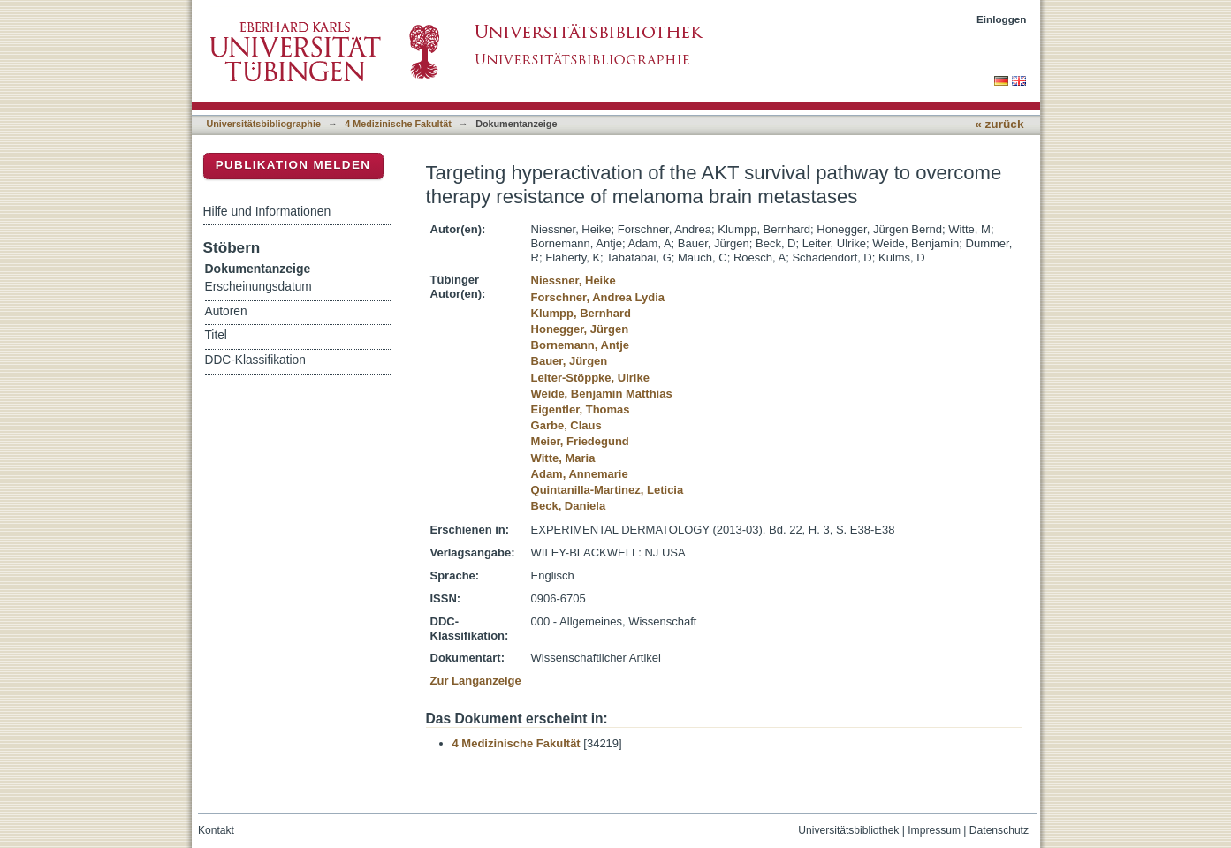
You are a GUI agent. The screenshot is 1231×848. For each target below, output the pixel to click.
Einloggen (1001, 19)
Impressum (934, 830)
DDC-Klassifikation (255, 360)
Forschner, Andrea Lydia (598, 297)
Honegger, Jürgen (580, 329)
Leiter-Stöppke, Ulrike (590, 377)
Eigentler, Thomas (580, 409)
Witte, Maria (563, 458)
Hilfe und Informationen (267, 211)
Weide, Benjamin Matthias (601, 393)
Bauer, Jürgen (569, 360)
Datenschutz (999, 830)
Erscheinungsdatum (258, 286)
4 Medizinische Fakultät (398, 123)
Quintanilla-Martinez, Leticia (607, 489)
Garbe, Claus (566, 425)
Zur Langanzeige (475, 680)
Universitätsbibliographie (264, 123)
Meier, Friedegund (580, 441)
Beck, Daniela (568, 505)
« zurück (999, 124)
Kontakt (216, 830)
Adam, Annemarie (579, 474)
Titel (216, 335)
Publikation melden (293, 164)
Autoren (226, 311)
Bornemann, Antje (580, 345)
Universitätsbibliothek (848, 830)
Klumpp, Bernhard (581, 313)
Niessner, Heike (573, 280)
